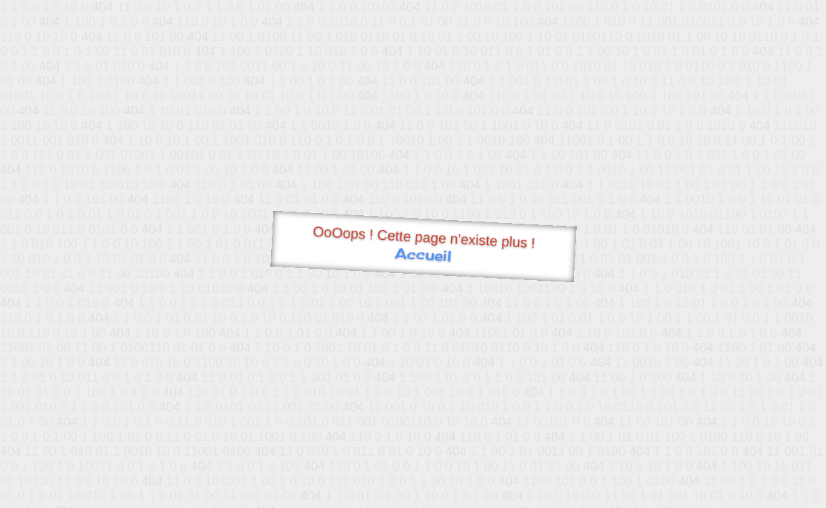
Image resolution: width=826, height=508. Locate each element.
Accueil (423, 254)
